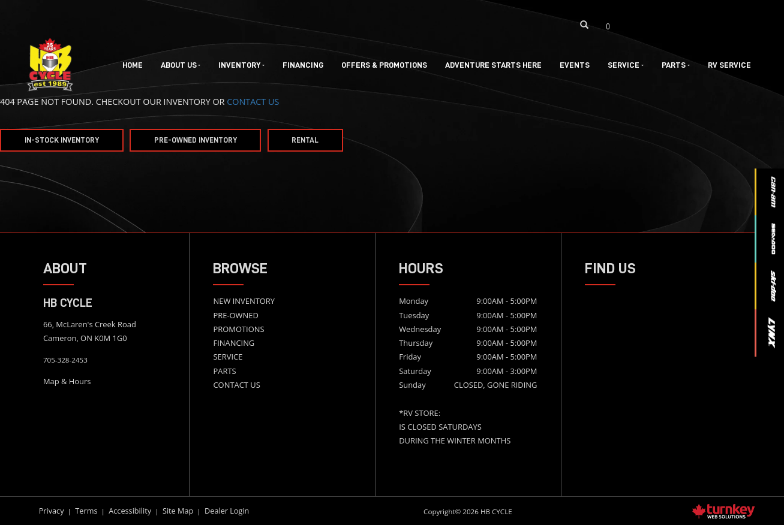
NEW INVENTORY (244, 300)
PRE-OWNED (235, 315)
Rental (305, 140)
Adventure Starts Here (493, 65)
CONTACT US (253, 101)
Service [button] (626, 65)
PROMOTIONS (238, 329)
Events (575, 65)
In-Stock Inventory (62, 140)
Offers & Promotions (384, 65)
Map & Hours (67, 381)
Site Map (178, 510)
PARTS (224, 371)
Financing (303, 65)
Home (132, 65)
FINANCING (233, 342)
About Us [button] (181, 65)
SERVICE (227, 356)
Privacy (51, 510)
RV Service (729, 65)
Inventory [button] (241, 65)
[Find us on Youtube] (698, 25)
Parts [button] (676, 65)
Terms (86, 510)
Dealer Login (227, 510)
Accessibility (130, 510)
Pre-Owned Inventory (195, 140)
